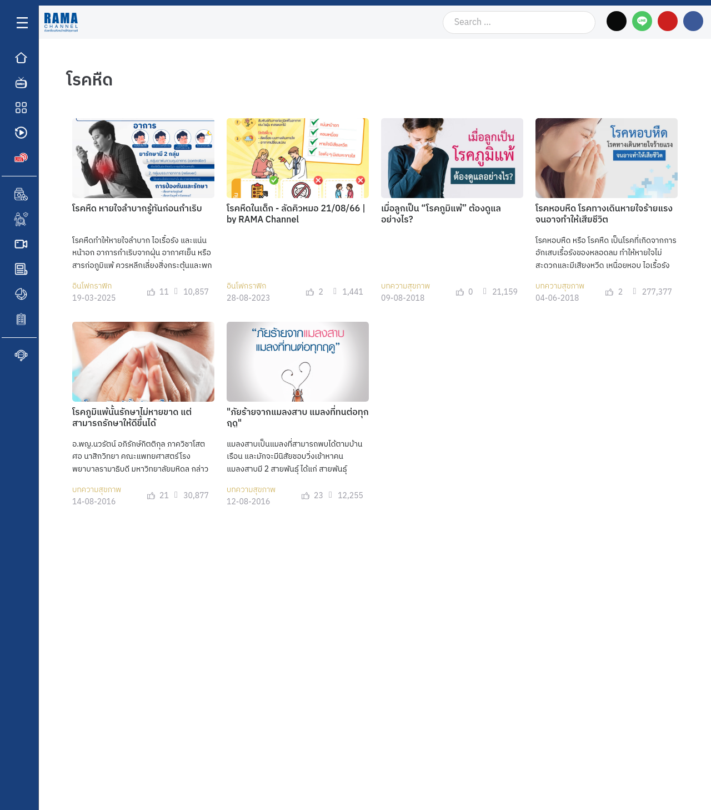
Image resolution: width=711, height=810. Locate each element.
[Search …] (519, 22)
